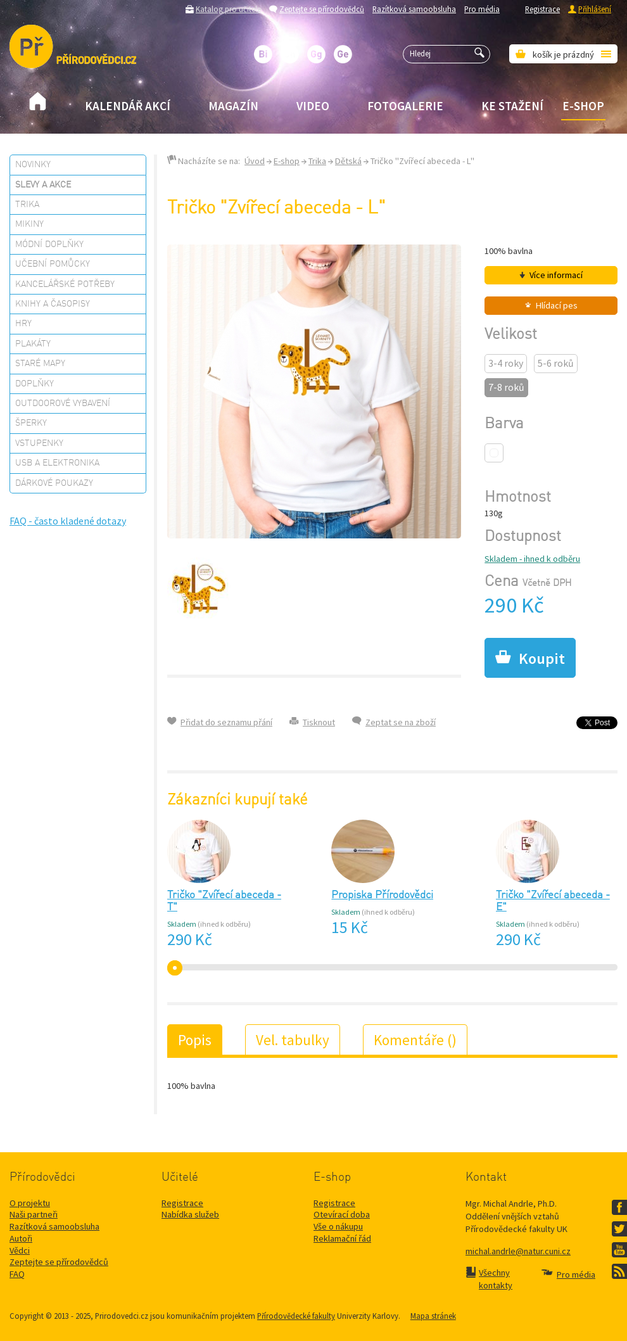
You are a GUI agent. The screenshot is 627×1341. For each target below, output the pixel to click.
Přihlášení (594, 9)
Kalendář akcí (127, 105)
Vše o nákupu (338, 1226)
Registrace (542, 9)
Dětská (348, 161)
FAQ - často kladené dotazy (68, 520)
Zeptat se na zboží (400, 722)
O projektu (30, 1203)
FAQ (17, 1274)
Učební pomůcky (52, 264)
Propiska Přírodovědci (382, 895)
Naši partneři (34, 1214)
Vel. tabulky (292, 1040)
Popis (195, 1040)
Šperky (31, 423)
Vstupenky (39, 443)
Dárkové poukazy (54, 483)
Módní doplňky (49, 244)
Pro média (482, 9)
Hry (23, 323)
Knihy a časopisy (52, 304)
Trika (27, 204)
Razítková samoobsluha (414, 9)
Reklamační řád (342, 1238)
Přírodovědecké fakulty (296, 1316)
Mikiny (29, 224)
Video (312, 105)
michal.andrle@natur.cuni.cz (518, 1251)
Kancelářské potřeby (65, 284)
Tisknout (319, 722)
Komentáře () (415, 1040)
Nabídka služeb (190, 1214)
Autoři (21, 1238)
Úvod (254, 161)
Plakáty (33, 344)
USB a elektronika (57, 463)
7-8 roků (506, 387)
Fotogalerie (405, 105)
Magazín (233, 105)
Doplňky (34, 383)
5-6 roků (556, 363)
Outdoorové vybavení (62, 403)
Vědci (20, 1250)
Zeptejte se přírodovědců (321, 9)
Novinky (33, 164)
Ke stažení (512, 105)
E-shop (583, 105)
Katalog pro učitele (228, 9)
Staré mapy (40, 363)
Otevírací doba (342, 1214)
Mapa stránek (433, 1316)
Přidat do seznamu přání (226, 722)
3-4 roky (505, 363)
